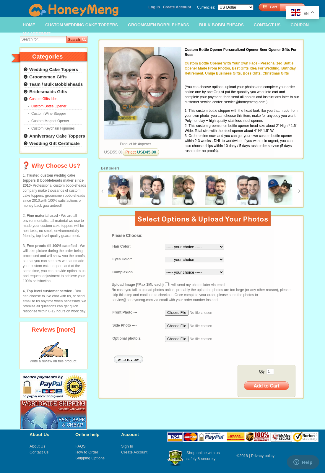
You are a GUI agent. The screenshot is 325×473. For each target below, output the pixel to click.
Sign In (127, 446)
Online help (87, 434)
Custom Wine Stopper (48, 114)
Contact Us (39, 452)
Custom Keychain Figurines (53, 128)
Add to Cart (266, 385)
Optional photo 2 (126, 339)
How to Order (86, 452)
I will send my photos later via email (197, 285)
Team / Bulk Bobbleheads (56, 84)
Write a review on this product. (53, 359)
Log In (154, 7)
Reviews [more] (53, 329)
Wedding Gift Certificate (54, 143)
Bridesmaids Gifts (48, 91)
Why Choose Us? (56, 165)
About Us (39, 434)
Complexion (122, 272)
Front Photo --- (124, 312)
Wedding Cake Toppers (53, 69)
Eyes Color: (122, 259)
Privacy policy (262, 455)
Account (130, 434)
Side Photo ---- (124, 326)
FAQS (80, 446)
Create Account (177, 7)
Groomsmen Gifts (48, 76)
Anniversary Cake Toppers (57, 135)
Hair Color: (121, 247)
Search (74, 40)
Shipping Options (90, 458)
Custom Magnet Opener (50, 121)
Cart (273, 7)
